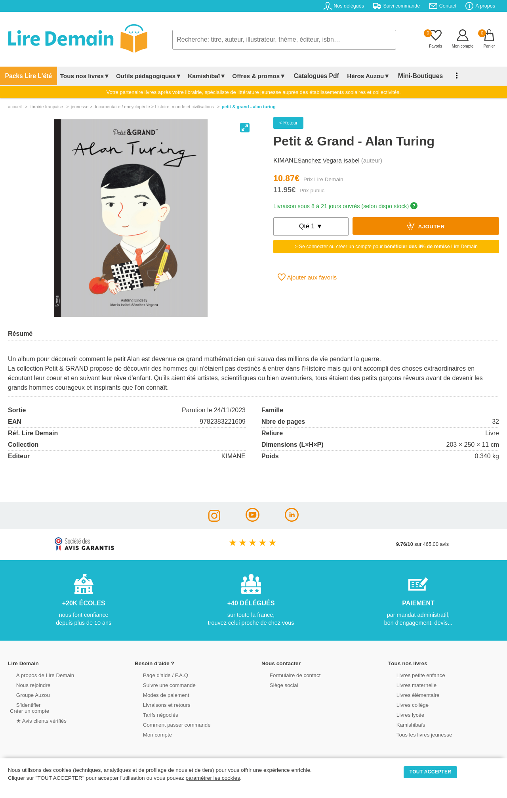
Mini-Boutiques (408, 76)
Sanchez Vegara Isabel (328, 160)
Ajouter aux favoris (307, 277)
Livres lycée (403, 715)
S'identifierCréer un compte (29, 708)
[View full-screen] (245, 127)
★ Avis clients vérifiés (34, 720)
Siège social (277, 685)
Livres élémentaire (411, 695)
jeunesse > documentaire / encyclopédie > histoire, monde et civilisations (142, 106)
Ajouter (426, 226)
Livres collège (405, 705)
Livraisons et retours (159, 705)
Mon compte (150, 734)
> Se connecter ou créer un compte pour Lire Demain (386, 246)
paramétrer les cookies (212, 778)
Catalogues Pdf (309, 76)
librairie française (46, 106)
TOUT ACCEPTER (431, 772)
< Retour (288, 123)
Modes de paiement (159, 695)
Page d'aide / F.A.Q (158, 675)
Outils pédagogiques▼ (143, 76)
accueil (15, 106)
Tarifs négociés (153, 715)
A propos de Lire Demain (38, 675)
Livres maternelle (409, 685)
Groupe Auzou (26, 695)
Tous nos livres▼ (80, 76)
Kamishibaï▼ (202, 76)
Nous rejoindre (26, 685)
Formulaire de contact (288, 675)
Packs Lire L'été (26, 76)
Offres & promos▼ (254, 76)
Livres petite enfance (413, 675)
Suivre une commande (162, 685)
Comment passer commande (169, 724)
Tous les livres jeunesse (417, 734)
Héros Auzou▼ (358, 76)
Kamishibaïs (404, 724)
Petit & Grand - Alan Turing (249, 106)
